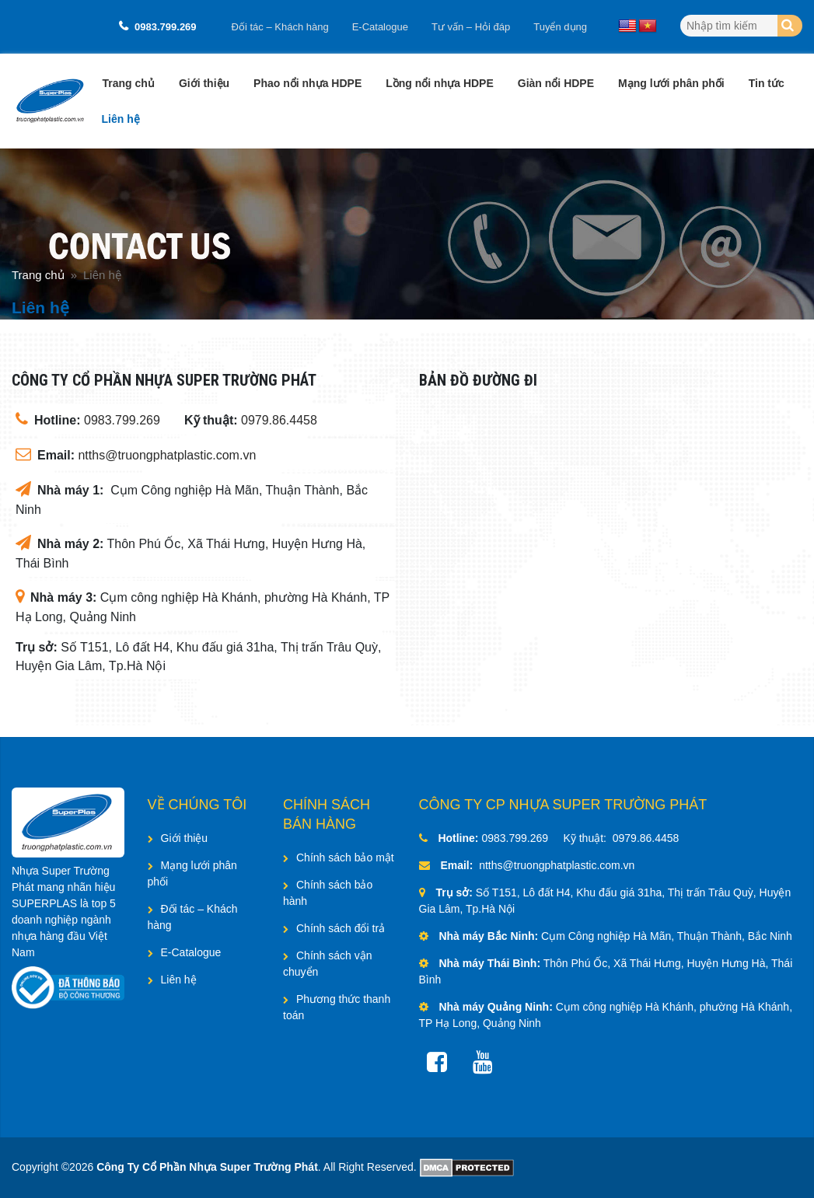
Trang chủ (129, 83)
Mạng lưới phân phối (671, 83)
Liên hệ (121, 119)
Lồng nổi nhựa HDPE (440, 83)
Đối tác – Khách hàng (280, 27)
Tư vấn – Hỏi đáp (470, 27)
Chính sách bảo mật (345, 857)
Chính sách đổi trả (340, 928)
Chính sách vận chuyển (327, 963)
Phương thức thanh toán (336, 1007)
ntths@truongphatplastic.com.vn (167, 455)
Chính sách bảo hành (327, 892)
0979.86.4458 (279, 420)
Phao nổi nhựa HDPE (307, 83)
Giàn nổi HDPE (556, 83)
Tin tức (766, 83)
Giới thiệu (204, 83)
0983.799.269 (166, 27)
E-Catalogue (380, 27)
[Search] (789, 26)
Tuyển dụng (560, 27)
